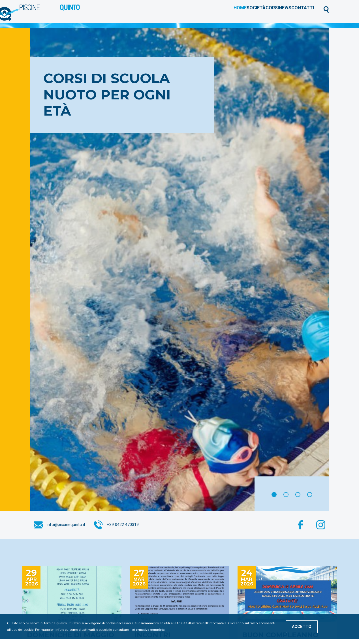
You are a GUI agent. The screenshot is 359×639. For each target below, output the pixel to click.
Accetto (301, 626)
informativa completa (147, 630)
